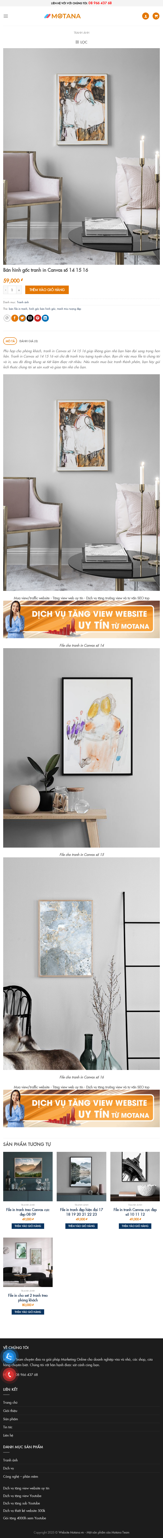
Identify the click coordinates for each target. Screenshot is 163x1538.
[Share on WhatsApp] (7, 318)
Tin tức (7, 1426)
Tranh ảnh (81, 32)
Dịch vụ (8, 1468)
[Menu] (5, 16)
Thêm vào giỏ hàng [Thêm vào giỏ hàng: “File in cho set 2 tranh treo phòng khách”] (28, 1312)
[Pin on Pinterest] (37, 318)
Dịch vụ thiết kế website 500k (24, 1510)
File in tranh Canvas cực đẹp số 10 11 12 (135, 1212)
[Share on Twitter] (22, 318)
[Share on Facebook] (14, 318)
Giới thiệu (10, 1410)
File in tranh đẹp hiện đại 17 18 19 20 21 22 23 (81, 1212)
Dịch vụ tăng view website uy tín (26, 1488)
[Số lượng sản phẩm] (12, 290)
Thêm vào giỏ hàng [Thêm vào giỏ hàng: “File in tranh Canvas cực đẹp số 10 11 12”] (135, 1226)
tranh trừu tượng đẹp (69, 308)
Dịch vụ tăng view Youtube (22, 1495)
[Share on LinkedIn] (45, 318)
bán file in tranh (18, 308)
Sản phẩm (10, 1418)
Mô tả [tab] (10, 341)
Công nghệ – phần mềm (20, 1476)
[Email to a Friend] (30, 318)
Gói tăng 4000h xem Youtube (24, 1518)
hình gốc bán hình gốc (42, 308)
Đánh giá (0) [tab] (29, 341)
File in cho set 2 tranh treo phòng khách (28, 1297)
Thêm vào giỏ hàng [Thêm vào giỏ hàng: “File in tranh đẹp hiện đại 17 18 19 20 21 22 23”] (81, 1226)
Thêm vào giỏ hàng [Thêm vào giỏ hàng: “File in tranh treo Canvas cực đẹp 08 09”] (28, 1226)
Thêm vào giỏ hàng (47, 289)
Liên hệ (8, 1435)
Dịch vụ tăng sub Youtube (21, 1503)
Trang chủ (10, 1402)
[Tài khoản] (145, 16)
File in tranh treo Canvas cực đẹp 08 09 (27, 1212)
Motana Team (120, 1532)
